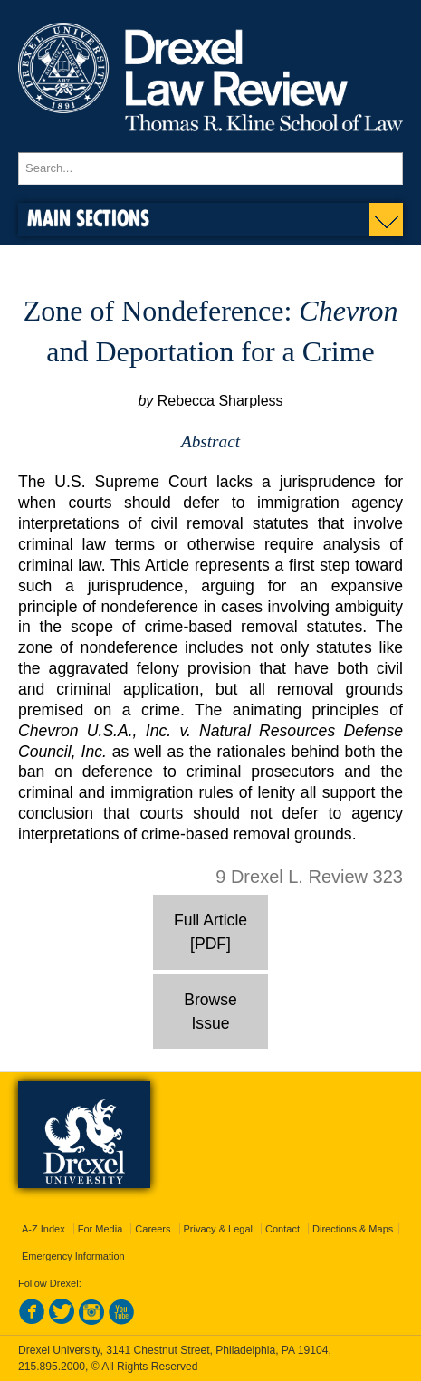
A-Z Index (43, 1228)
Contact (282, 1228)
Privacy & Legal (218, 1228)
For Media (100, 1228)
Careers (152, 1228)
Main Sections (88, 218)
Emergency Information (73, 1256)
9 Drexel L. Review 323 (309, 877)
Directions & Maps (352, 1228)
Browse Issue (210, 1011)
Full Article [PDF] (210, 932)
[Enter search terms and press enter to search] (210, 168)
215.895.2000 (51, 1366)
